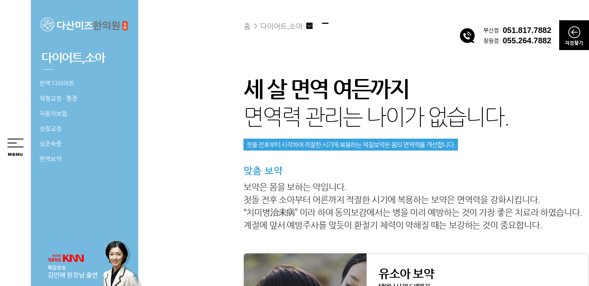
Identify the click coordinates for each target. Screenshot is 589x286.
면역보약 (50, 158)
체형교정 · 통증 (58, 98)
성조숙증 (50, 143)
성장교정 (50, 128)
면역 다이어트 (56, 83)
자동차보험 (53, 113)
